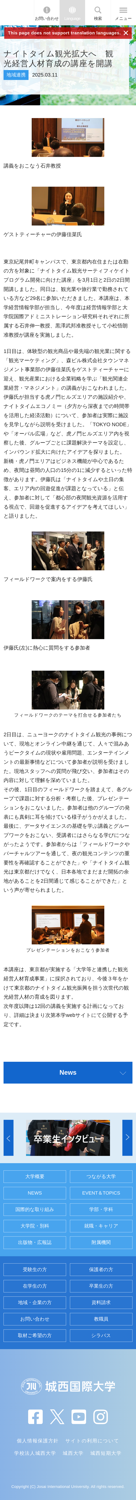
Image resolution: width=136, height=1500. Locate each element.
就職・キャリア (101, 1226)
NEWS (35, 1193)
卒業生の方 (101, 1286)
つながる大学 (101, 1176)
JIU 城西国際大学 (16, 12)
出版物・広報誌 (35, 1242)
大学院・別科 (35, 1226)
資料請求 (101, 1302)
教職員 (101, 1319)
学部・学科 (101, 1209)
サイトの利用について (92, 1440)
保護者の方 (101, 1269)
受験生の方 (35, 1269)
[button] (8, 1138)
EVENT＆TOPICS (101, 1193)
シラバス (101, 1335)
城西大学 (73, 1453)
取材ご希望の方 (35, 1335)
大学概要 (34, 1176)
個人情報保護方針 (38, 1440)
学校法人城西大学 (35, 1453)
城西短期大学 (106, 1453)
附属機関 (101, 1242)
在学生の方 (35, 1286)
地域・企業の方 (35, 1302)
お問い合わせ (47, 18)
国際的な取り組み (34, 1209)
